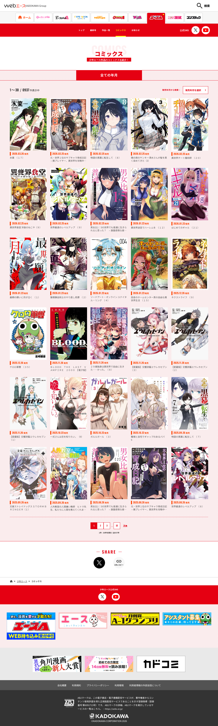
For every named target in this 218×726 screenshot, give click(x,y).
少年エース (22, 581)
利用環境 (119, 684)
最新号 (87, 30)
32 (114, 525)
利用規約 (79, 684)
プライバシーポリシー (99, 684)
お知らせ (144, 30)
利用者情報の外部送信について (143, 684)
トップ (72, 30)
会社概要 (65, 684)
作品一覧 (104, 30)
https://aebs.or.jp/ (114, 708)
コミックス (124, 30)
